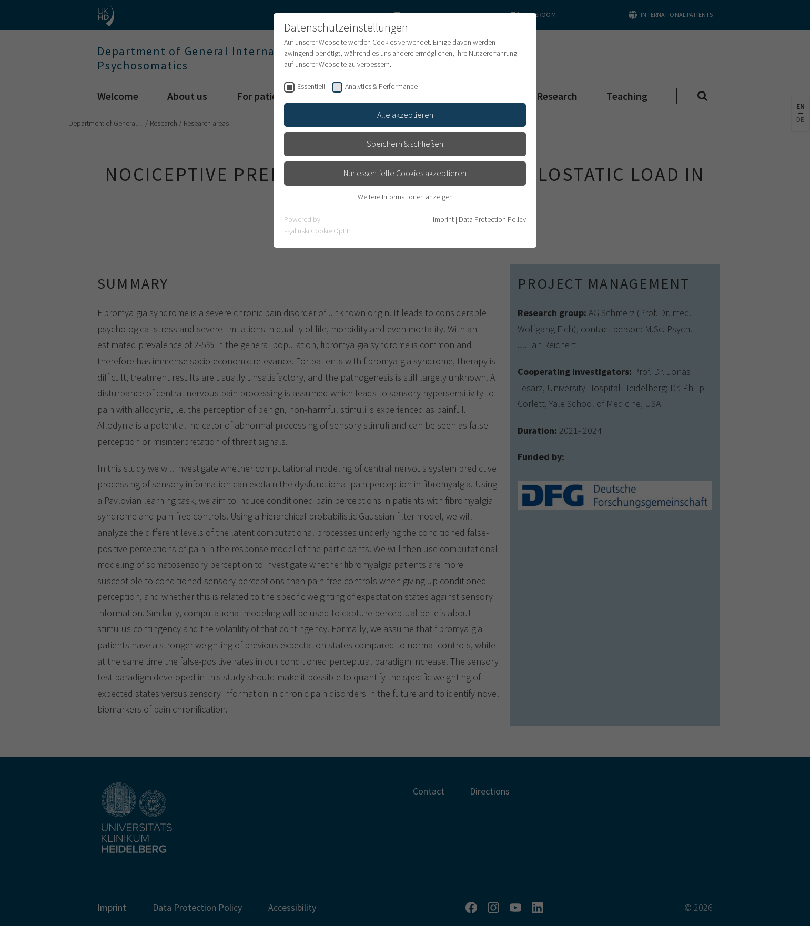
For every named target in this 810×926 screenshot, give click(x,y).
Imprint (443, 219)
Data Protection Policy (492, 219)
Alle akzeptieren (405, 114)
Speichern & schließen (405, 143)
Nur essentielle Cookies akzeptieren (405, 173)
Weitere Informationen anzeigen (405, 196)
